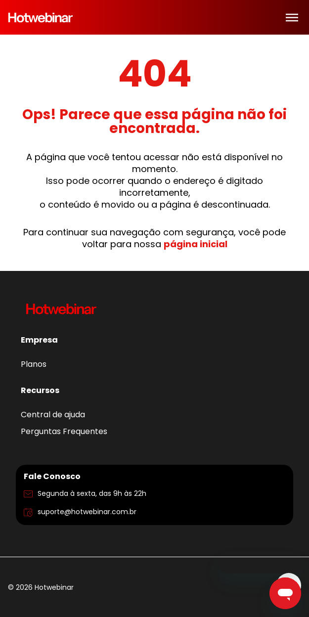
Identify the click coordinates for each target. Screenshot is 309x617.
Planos (33, 364)
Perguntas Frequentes (64, 431)
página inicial (195, 244)
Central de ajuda (53, 414)
